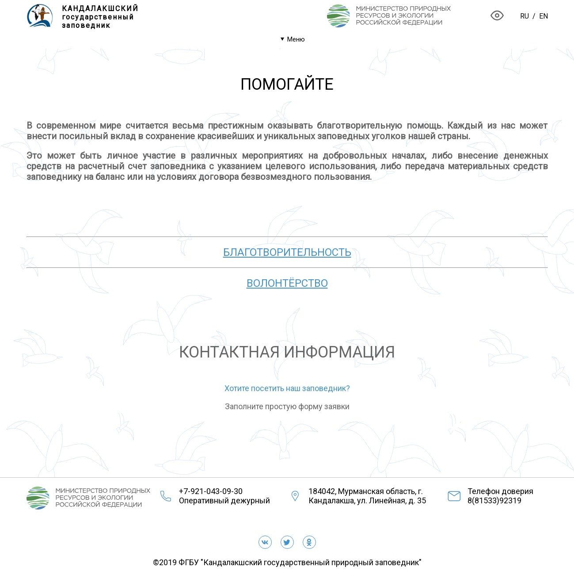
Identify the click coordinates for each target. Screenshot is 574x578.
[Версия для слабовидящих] (497, 16)
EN (543, 16)
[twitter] (287, 542)
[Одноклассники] (309, 542)
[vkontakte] (265, 542)
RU (524, 16)
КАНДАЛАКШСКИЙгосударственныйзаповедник (100, 17)
